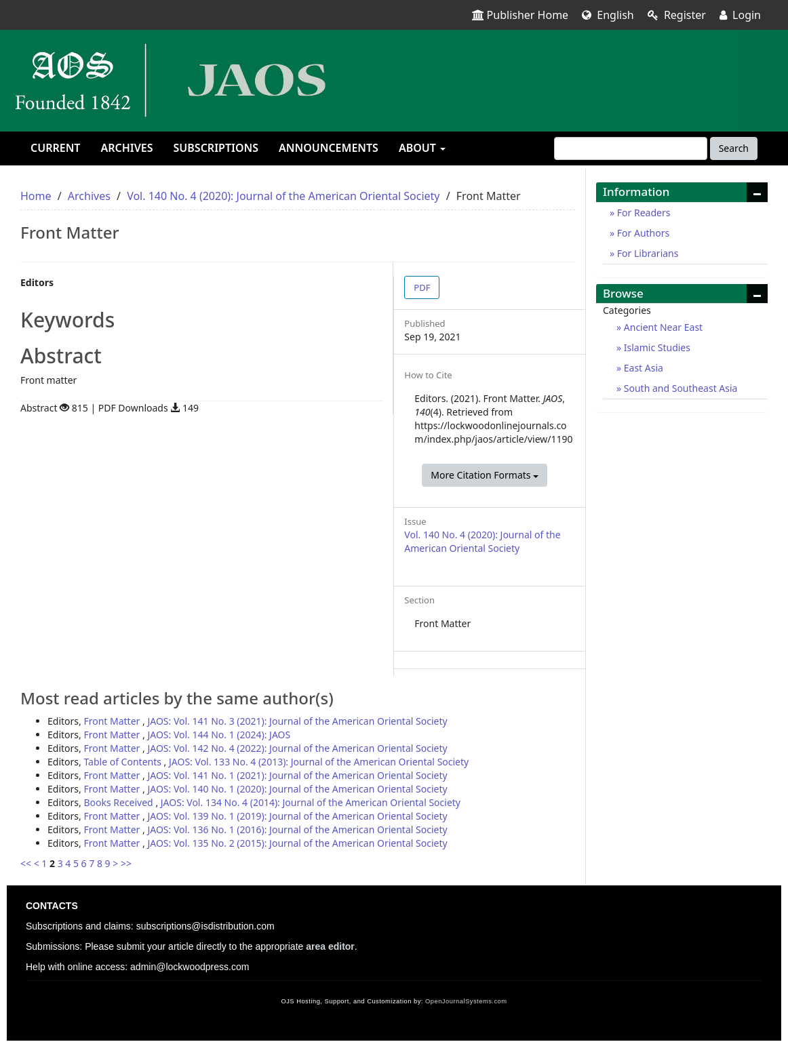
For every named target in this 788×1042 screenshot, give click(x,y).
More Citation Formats (484, 474)
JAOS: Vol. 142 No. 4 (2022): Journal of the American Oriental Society (297, 748)
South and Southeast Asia (679, 388)
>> (126, 863)
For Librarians (646, 253)
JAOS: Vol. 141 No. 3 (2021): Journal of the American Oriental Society (297, 721)
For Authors (641, 232)
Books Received (119, 802)
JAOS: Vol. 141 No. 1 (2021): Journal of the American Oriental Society (297, 775)
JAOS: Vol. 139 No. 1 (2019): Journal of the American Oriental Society (297, 815)
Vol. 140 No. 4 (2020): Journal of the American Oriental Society (283, 195)
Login (740, 14)
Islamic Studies (655, 347)
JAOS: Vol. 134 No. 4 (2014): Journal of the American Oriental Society (310, 802)
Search (734, 148)
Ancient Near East (662, 327)
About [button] (422, 147)
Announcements (328, 147)
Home (36, 195)
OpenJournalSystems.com (466, 1001)
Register (677, 14)
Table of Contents (123, 761)
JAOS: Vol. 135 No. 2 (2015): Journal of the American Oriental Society (297, 843)
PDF (422, 287)
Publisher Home (520, 14)
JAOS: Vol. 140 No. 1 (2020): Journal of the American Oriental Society (297, 788)
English (608, 14)
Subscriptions (216, 147)
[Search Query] (630, 148)
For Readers (642, 212)
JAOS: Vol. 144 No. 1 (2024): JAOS (218, 734)
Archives (126, 147)
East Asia (642, 367)
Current (55, 147)
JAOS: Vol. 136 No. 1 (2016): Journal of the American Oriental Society (297, 829)
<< (25, 863)
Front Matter (112, 721)
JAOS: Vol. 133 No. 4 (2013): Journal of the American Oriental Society (319, 761)
